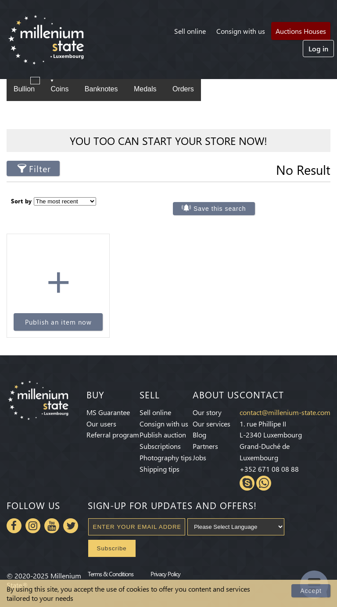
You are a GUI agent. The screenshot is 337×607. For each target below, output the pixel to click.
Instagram (32, 525)
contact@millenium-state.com (285, 412)
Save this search (220, 208)
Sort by (21, 201)
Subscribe (112, 548)
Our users (101, 423)
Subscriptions (160, 446)
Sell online (190, 31)
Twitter (70, 525)
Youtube (51, 525)
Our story (207, 412)
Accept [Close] (311, 590)
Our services (211, 423)
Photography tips (166, 457)
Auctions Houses (301, 31)
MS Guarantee (108, 412)
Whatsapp (263, 483)
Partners (205, 446)
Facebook (14, 525)
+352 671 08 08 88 (269, 468)
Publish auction (163, 434)
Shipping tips (159, 468)
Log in (318, 48)
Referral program (112, 434)
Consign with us (240, 31)
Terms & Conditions (110, 574)
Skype (247, 483)
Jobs (199, 457)
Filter (40, 168)
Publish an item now (58, 322)
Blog (199, 434)
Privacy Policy (165, 574)
